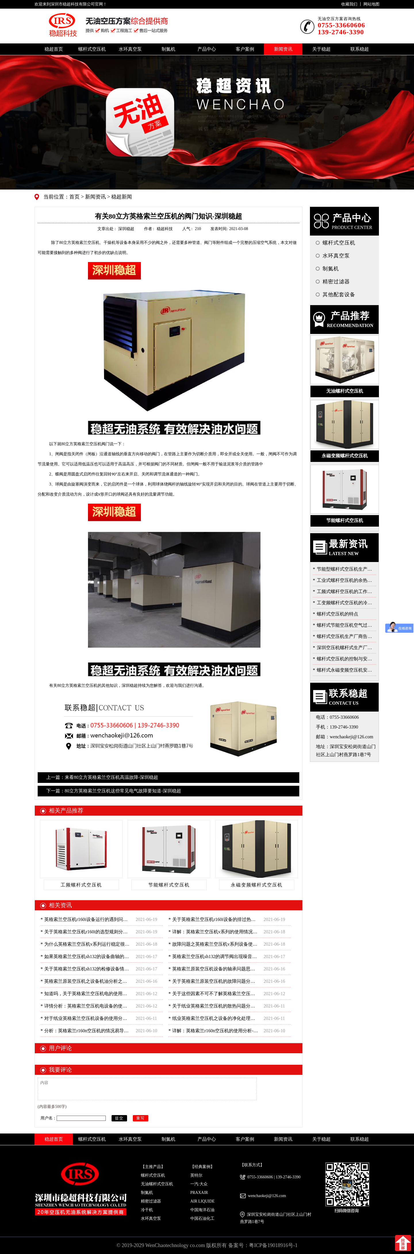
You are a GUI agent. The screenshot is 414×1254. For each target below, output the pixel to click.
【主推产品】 (153, 1167)
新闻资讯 (95, 197)
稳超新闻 (121, 197)
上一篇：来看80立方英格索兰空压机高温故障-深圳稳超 (102, 777)
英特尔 (196, 1175)
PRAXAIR (199, 1192)
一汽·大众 (199, 1184)
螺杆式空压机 (153, 1175)
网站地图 (371, 4)
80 (79, 242)
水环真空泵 (151, 1218)
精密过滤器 (151, 1201)
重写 (140, 1118)
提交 (119, 1118)
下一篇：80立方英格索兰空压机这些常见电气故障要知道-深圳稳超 (113, 790)
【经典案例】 (202, 1167)
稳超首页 (54, 49)
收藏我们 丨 (352, 4)
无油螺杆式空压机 (157, 1184)
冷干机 (147, 1210)
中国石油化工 (202, 1218)
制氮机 (147, 1192)
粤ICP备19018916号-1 (273, 1245)
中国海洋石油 (202, 1210)
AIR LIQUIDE (202, 1201)
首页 (75, 197)
